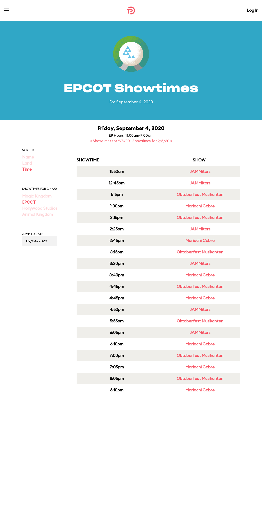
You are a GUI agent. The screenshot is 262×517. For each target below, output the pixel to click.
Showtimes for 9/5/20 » (152, 140)
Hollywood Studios (39, 208)
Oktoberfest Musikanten (200, 194)
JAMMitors (199, 171)
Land (27, 163)
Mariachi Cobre (200, 206)
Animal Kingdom (37, 214)
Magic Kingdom (37, 196)
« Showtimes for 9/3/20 (110, 140)
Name (28, 157)
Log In (252, 10)
